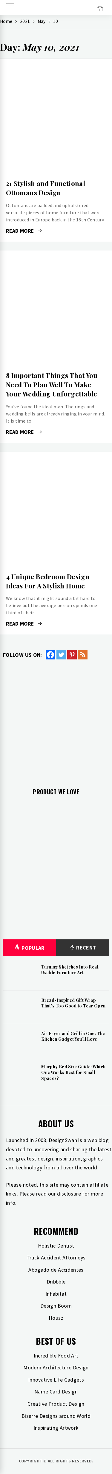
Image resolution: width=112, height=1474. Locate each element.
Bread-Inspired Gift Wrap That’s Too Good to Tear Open (73, 1003)
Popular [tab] (29, 947)
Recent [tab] (82, 948)
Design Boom (56, 1305)
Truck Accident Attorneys (56, 1257)
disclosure (69, 1193)
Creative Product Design (55, 1403)
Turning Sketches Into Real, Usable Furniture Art (70, 970)
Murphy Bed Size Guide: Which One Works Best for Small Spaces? (73, 1072)
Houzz (56, 1317)
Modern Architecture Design (55, 1367)
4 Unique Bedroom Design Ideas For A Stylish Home (47, 581)
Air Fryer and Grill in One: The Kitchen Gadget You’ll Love (73, 1036)
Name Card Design (56, 1391)
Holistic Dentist (56, 1245)
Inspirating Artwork (56, 1427)
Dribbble (56, 1281)
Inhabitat (56, 1293)
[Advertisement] (56, 719)
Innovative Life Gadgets (56, 1379)
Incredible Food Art (56, 1355)
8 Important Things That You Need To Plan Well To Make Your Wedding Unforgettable (52, 384)
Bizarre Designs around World (56, 1415)
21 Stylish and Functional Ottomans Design (45, 188)
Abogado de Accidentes (56, 1269)
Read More (24, 231)
